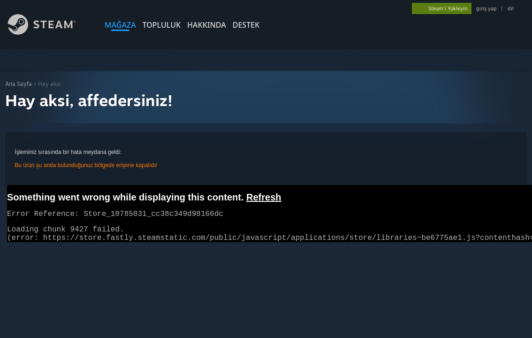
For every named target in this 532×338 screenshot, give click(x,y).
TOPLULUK (162, 25)
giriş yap (486, 8)
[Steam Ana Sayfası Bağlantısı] (49, 32)
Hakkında (206, 25)
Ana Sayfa (18, 83)
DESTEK (246, 25)
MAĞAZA (120, 25)
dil (511, 8)
